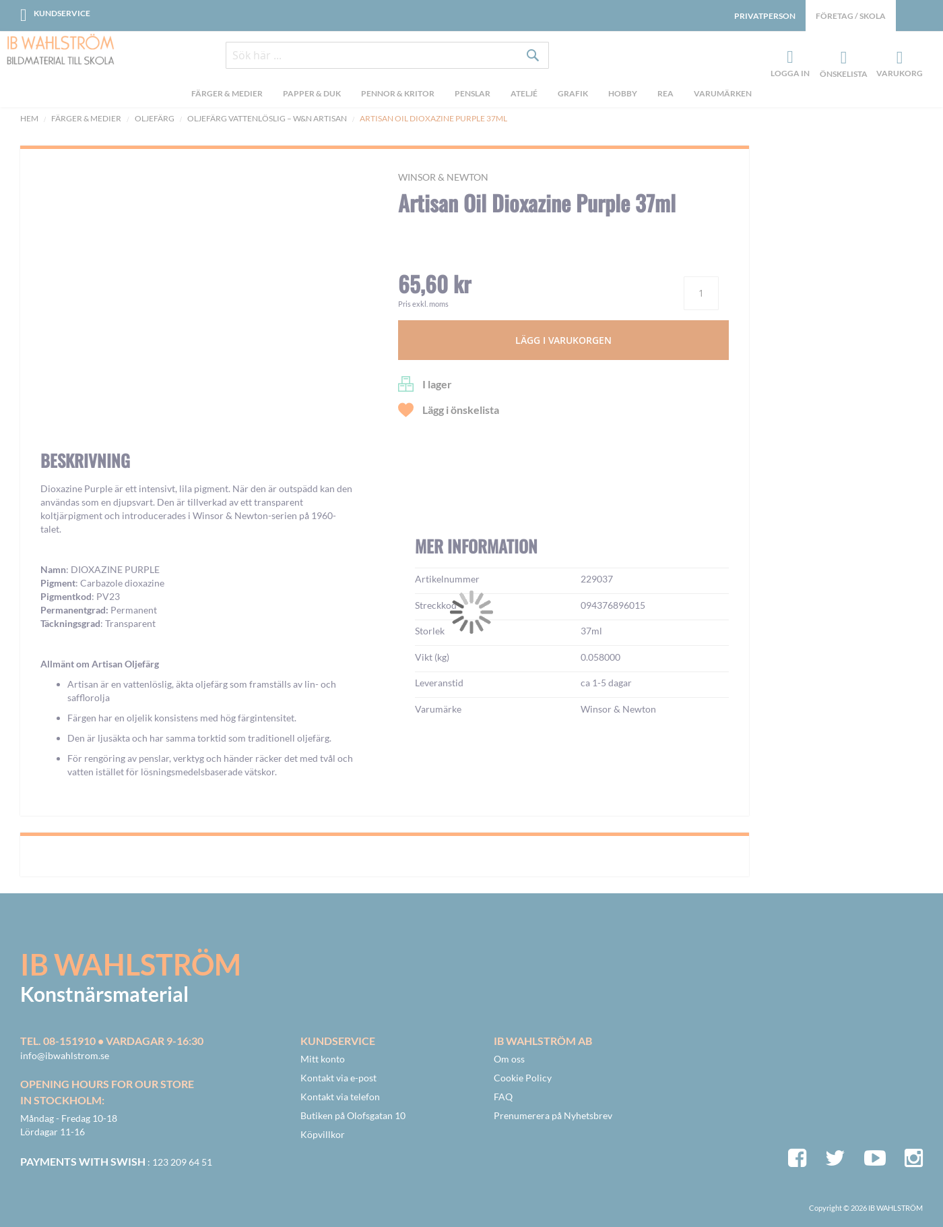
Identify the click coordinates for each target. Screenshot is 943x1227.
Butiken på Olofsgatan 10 (352, 1115)
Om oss (509, 1059)
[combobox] (387, 55)
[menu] (471, 95)
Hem (29, 118)
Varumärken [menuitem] (723, 93)
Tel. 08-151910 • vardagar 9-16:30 (111, 1040)
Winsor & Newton (443, 177)
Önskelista (842, 58)
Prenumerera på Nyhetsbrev (553, 1115)
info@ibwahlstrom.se (64, 1055)
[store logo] (61, 50)
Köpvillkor (322, 1134)
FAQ (503, 1096)
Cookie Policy (523, 1077)
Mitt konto (322, 1059)
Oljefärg (154, 118)
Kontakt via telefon (340, 1096)
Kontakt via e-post (338, 1077)
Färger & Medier (86, 118)
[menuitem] (227, 95)
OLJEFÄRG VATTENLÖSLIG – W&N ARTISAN (267, 118)
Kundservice (62, 13)
